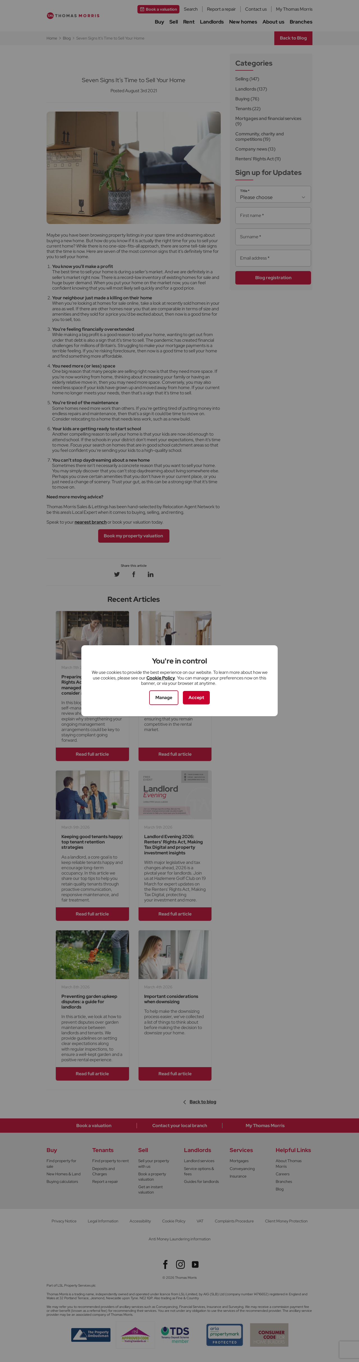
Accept (196, 697)
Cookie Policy (160, 678)
